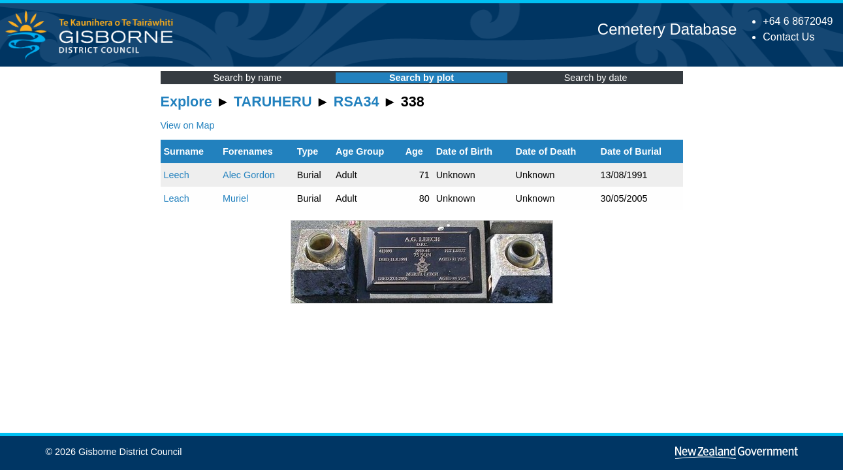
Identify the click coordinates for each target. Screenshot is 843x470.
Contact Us (788, 36)
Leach (176, 198)
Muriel (235, 198)
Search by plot (421, 77)
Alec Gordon (249, 175)
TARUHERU (272, 101)
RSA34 (356, 101)
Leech (176, 175)
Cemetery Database (667, 29)
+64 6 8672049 (798, 21)
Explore (186, 101)
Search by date (596, 77)
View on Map (188, 125)
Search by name (247, 77)
